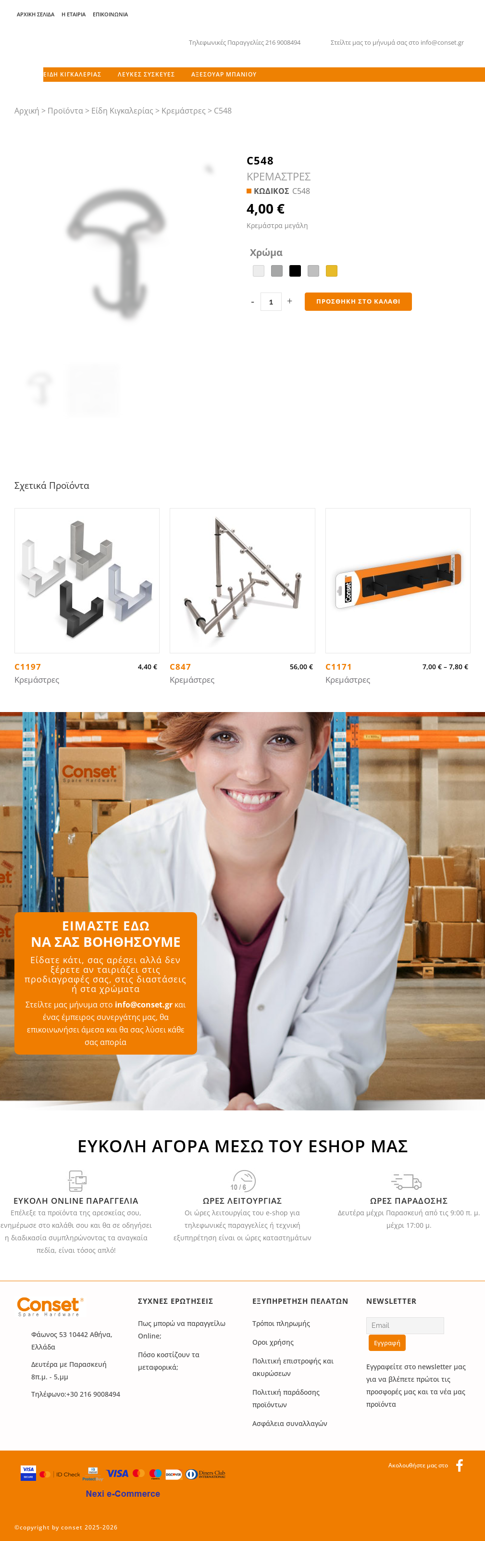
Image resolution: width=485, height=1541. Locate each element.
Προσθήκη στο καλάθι (358, 301)
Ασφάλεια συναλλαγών (289, 1423)
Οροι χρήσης (273, 1342)
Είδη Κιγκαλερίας (122, 110)
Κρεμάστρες (184, 110)
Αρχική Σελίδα (35, 14)
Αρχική (26, 110)
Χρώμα (266, 252)
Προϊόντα (65, 110)
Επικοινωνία (110, 14)
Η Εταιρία (74, 14)
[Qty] (271, 302)
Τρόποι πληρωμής (281, 1323)
